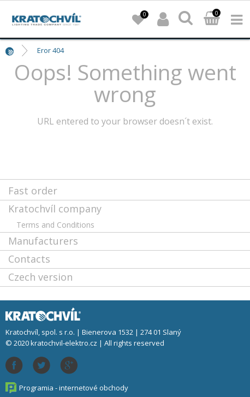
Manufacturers (43, 240)
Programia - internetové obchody (73, 388)
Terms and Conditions (55, 225)
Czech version (40, 276)
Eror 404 (50, 50)
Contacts (29, 258)
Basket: (212, 19)
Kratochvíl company (55, 208)
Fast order (32, 190)
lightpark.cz (46, 19)
